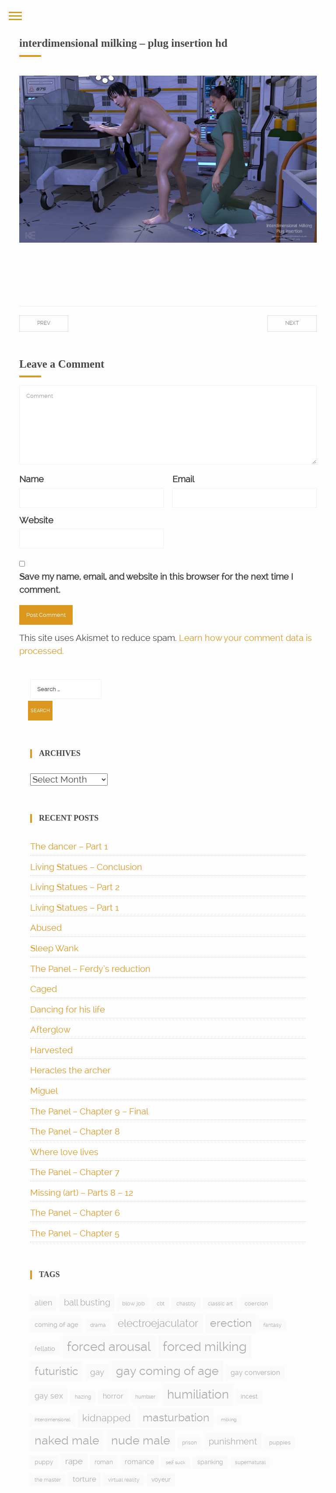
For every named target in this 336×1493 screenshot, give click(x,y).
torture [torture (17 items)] (84, 1479)
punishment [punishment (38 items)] (233, 1441)
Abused (46, 927)
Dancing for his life (67, 1009)
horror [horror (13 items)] (113, 1396)
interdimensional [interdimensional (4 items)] (52, 1420)
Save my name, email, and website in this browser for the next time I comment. (156, 583)
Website (36, 520)
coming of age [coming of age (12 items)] (56, 1325)
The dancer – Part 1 (69, 846)
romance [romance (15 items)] (139, 1462)
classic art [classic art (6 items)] (220, 1304)
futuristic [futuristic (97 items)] (56, 1371)
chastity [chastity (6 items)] (186, 1304)
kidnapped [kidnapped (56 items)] (106, 1417)
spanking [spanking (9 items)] (210, 1461)
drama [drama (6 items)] (98, 1325)
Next (292, 323)
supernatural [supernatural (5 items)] (250, 1462)
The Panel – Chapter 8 (75, 1131)
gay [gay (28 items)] (97, 1372)
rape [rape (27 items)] (74, 1461)
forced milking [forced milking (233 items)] (205, 1346)
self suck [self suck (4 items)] (176, 1462)
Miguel (44, 1091)
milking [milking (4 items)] (229, 1420)
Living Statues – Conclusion (86, 867)
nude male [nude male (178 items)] (140, 1440)
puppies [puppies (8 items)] (279, 1442)
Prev (43, 323)
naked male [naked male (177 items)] (67, 1440)
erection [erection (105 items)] (231, 1323)
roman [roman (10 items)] (103, 1461)
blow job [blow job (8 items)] (133, 1303)
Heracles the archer (70, 1070)
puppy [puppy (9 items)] (44, 1461)
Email (183, 479)
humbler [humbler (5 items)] (145, 1397)
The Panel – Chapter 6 (75, 1213)
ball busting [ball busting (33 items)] (87, 1303)
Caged (43, 989)
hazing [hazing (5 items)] (83, 1397)
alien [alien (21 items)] (43, 1302)
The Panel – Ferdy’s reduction (90, 969)
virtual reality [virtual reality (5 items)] (124, 1480)
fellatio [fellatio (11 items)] (45, 1349)
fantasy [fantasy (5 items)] (272, 1325)
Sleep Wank (54, 948)
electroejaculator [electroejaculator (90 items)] (158, 1323)
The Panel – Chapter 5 (74, 1233)
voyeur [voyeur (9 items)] (161, 1479)
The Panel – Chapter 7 (74, 1172)
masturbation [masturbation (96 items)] (176, 1417)
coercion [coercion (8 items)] (256, 1303)
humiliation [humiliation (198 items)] (198, 1394)
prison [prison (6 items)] (189, 1443)
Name (31, 479)
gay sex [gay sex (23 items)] (49, 1395)
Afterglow (50, 1029)
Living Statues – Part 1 (74, 907)
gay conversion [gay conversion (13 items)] (255, 1372)
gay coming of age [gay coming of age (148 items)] (167, 1371)
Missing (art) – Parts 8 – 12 (81, 1192)
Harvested (51, 1050)
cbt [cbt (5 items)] (160, 1304)
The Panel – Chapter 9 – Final (89, 1111)
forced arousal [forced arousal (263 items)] (109, 1346)
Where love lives (64, 1152)
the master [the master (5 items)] (48, 1480)
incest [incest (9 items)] (249, 1396)
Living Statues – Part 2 (75, 887)
